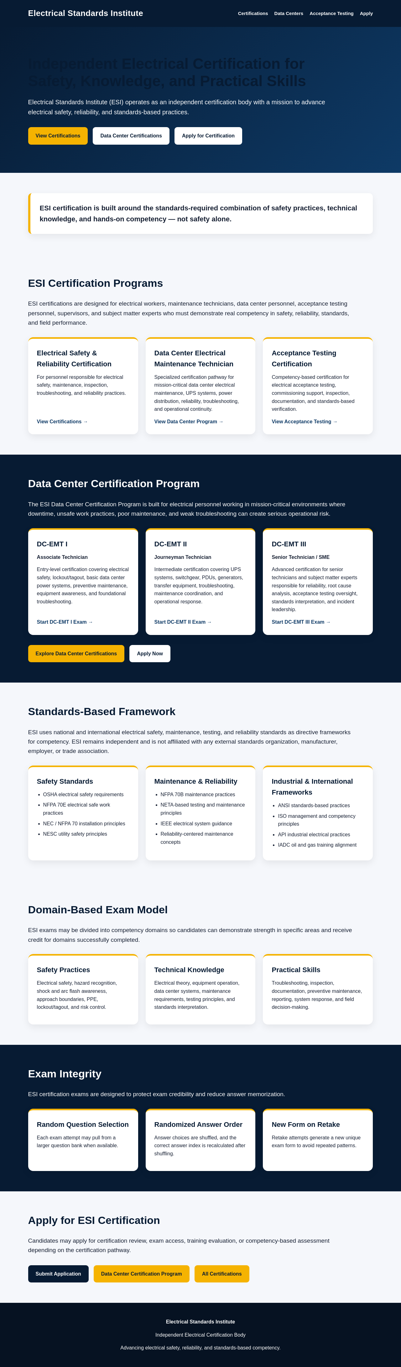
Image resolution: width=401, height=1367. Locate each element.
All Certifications (222, 1274)
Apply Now (150, 653)
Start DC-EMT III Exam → (301, 622)
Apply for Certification (208, 135)
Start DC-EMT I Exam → (65, 622)
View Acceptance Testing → (304, 421)
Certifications (253, 13)
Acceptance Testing (332, 13)
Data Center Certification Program (141, 1274)
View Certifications (58, 135)
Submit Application (58, 1274)
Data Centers (289, 13)
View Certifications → (62, 421)
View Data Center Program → (189, 421)
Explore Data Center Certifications (76, 653)
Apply (366, 13)
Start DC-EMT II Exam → (183, 622)
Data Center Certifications (131, 135)
